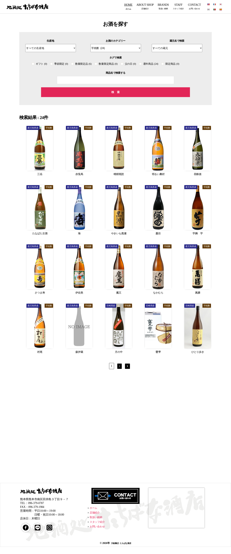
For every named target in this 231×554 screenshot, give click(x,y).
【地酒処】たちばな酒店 (121, 550)
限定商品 (172, 63)
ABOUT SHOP (145, 6)
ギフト (41, 63)
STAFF (178, 6)
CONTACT (194, 6)
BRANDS (163, 6)
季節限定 (61, 63)
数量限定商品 (108, 63)
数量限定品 (83, 63)
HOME (128, 6)
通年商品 (150, 63)
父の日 (130, 63)
